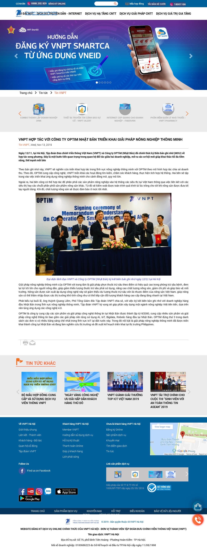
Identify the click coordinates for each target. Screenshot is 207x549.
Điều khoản (137, 511)
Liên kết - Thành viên (30, 435)
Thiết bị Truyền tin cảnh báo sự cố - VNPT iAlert (82, 119)
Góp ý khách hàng (72, 451)
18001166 (178, 4)
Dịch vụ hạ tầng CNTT (100, 13)
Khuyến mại (112, 440)
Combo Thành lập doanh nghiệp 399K (38, 119)
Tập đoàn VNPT (27, 451)
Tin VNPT (60, 93)
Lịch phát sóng (70, 456)
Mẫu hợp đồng (134, 3)
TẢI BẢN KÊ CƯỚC (157, 4)
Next (187, 113)
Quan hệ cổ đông (28, 446)
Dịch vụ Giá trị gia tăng (173, 13)
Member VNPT (70, 429)
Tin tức (43, 93)
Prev (20, 113)
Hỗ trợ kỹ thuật (70, 440)
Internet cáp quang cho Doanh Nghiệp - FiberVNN (125, 119)
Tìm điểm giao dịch (116, 446)
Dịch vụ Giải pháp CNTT (136, 13)
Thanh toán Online (72, 446)
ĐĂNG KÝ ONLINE (57, 3)
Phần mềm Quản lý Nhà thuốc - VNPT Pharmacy (168, 119)
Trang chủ (26, 93)
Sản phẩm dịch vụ (116, 435)
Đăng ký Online (114, 429)
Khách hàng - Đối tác (30, 440)
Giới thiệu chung (28, 429)
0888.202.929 (37, 3)
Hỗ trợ (115, 511)
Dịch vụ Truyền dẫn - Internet (59, 13)
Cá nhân (20, 3)
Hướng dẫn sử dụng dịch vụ (77, 435)
